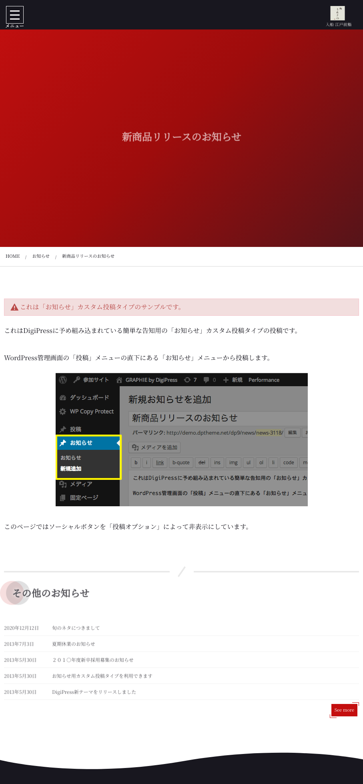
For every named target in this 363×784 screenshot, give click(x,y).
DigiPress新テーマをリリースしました (94, 693)
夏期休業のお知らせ (73, 645)
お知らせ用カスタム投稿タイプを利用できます (102, 677)
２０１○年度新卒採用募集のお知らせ (93, 661)
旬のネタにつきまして (76, 629)
